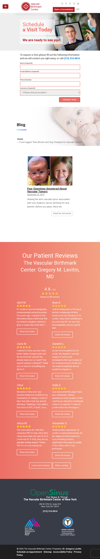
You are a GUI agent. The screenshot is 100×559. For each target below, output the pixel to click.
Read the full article (62, 213)
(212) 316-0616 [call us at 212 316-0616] (50, 511)
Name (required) (26, 63)
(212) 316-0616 (72, 58)
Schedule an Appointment (29, 551)
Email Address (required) (29, 71)
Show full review (27, 331)
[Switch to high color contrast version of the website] (5, 6)
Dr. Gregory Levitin (71, 548)
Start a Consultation (62, 9)
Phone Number (26, 80)
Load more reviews (40, 465)
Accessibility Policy (62, 551)
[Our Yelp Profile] (62, 3)
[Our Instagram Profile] (74, 3)
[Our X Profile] (70, 3)
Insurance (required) (27, 88)
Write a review (62, 465)
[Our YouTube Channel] (78, 3)
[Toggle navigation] (77, 9)
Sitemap (48, 551)
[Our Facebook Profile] (66, 3)
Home (20, 138)
